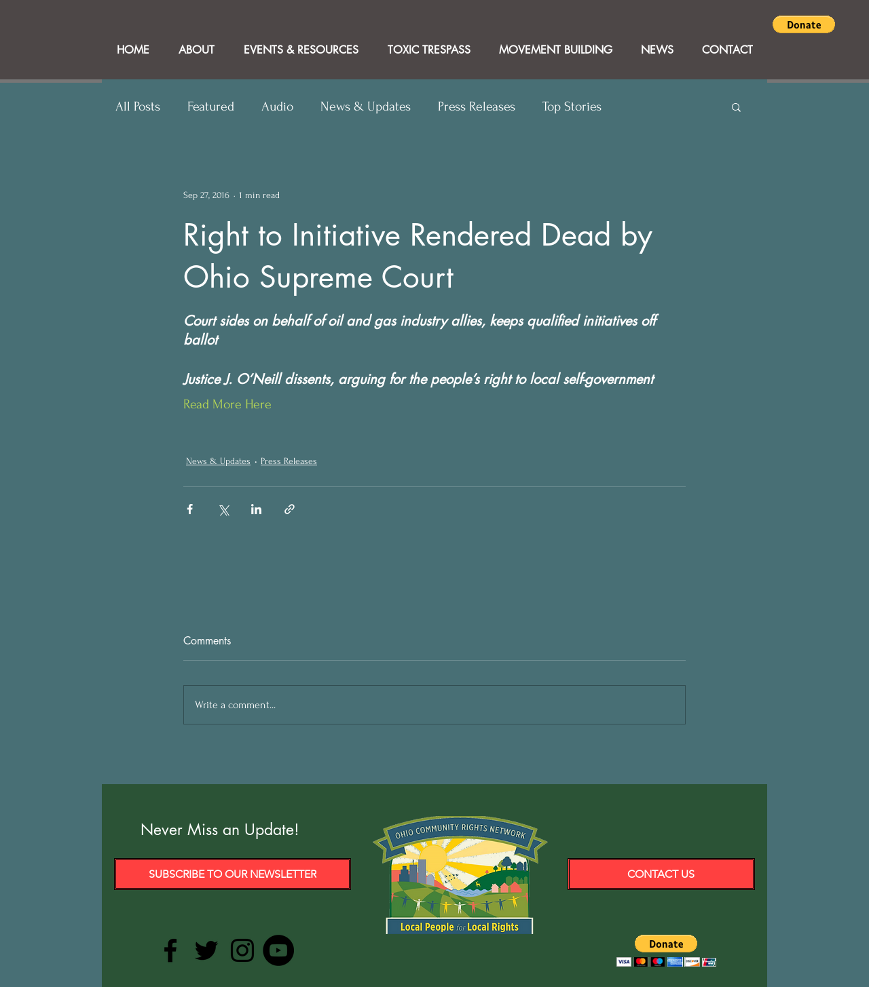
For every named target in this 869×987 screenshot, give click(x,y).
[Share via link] (289, 509)
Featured (210, 106)
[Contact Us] (661, 874)
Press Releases (476, 106)
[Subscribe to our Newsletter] (232, 874)
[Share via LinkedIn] (256, 509)
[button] (804, 24)
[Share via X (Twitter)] (223, 509)
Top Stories (572, 106)
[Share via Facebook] (189, 509)
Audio (277, 106)
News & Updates (365, 106)
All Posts (137, 106)
